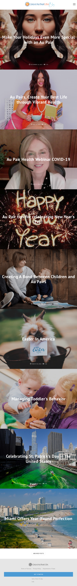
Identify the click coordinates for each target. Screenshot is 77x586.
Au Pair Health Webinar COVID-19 (38, 159)
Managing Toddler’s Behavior (38, 399)
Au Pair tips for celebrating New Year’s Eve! (38, 219)
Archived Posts (38, 553)
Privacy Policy (37, 569)
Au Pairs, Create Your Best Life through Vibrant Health (38, 99)
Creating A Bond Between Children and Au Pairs (38, 279)
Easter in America (38, 339)
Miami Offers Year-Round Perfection (38, 518)
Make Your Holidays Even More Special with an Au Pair (38, 39)
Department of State (49, 569)
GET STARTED (38, 574)
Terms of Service (26, 569)
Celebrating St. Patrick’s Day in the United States (38, 458)
